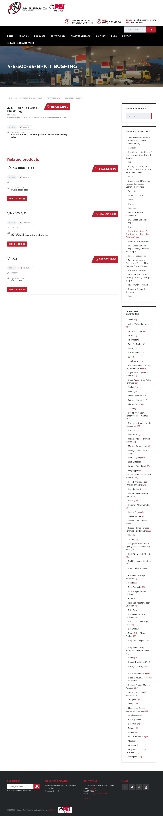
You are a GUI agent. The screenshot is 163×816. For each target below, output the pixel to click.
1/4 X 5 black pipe (20, 167)
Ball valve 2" (133, 723)
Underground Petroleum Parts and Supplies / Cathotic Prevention (138, 184)
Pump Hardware (135, 395)
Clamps (131, 703)
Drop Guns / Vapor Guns (138, 640)
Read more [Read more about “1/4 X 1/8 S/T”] (15, 243)
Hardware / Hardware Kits (139, 505)
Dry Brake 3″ (133, 628)
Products (39, 36)
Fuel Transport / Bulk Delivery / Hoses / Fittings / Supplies (138, 277)
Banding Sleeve (134, 719)
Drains (131, 657)
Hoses (131, 227)
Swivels (131, 348)
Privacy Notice (89, 798)
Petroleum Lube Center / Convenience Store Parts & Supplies (139, 155)
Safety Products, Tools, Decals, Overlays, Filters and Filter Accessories (138, 169)
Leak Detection (134, 462)
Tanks (130, 296)
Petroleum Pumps (137, 270)
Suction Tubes (134, 352)
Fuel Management (137, 256)
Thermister (133, 339)
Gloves (131, 539)
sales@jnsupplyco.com (144, 20)
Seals (130, 177)
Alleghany (132, 741)
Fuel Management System (139, 561)
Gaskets (132, 148)
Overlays (132, 208)
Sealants (132, 191)
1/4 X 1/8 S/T (16, 212)
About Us (24, 36)
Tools (130, 200)
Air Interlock (133, 745)
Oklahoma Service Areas (20, 43)
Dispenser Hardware (137, 673)
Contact (101, 36)
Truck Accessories (136, 331)
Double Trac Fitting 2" (137, 662)
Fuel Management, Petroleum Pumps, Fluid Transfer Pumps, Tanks (137, 263)
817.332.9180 (136, 22)
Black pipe (132, 756)
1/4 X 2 (12, 257)
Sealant (131, 387)
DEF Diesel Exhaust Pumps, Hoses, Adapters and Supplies (137, 249)
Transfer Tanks (134, 344)
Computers (133, 699)
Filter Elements (134, 587)
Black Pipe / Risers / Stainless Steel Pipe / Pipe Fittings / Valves (38, 98)
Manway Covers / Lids (137, 446)
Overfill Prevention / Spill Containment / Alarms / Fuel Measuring (138, 140)
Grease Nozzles (135, 516)
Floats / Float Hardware (138, 568)
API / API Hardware (136, 736)
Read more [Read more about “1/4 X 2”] (15, 288)
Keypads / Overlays (136, 466)
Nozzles (131, 430)
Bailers (131, 732)
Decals (131, 204)
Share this (25, 127)
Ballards (131, 728)
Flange (131, 582)
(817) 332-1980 (111, 22)
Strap (130, 357)
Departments (58, 36)
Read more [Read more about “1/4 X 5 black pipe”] (15, 198)
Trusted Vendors (80, 36)
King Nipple (133, 470)
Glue (130, 535)
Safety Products (135, 195)
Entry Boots (133, 610)
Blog (114, 36)
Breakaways (133, 715)
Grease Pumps (134, 512)
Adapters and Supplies (138, 241)
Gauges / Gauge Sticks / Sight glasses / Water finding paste (138, 546)
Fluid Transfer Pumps (138, 285)
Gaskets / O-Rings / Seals (139, 554)
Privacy (126, 36)
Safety (131, 391)
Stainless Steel (134, 361)
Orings (131, 162)
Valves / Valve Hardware (138, 324)
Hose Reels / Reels (136, 489)
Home (10, 36)
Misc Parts (132, 434)
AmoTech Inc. (53, 810)
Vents (130, 319)
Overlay (131, 408)
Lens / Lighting (134, 457)
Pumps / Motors (135, 400)
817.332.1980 (59, 107)
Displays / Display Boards (139, 666)
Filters (130, 598)
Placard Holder (134, 404)
